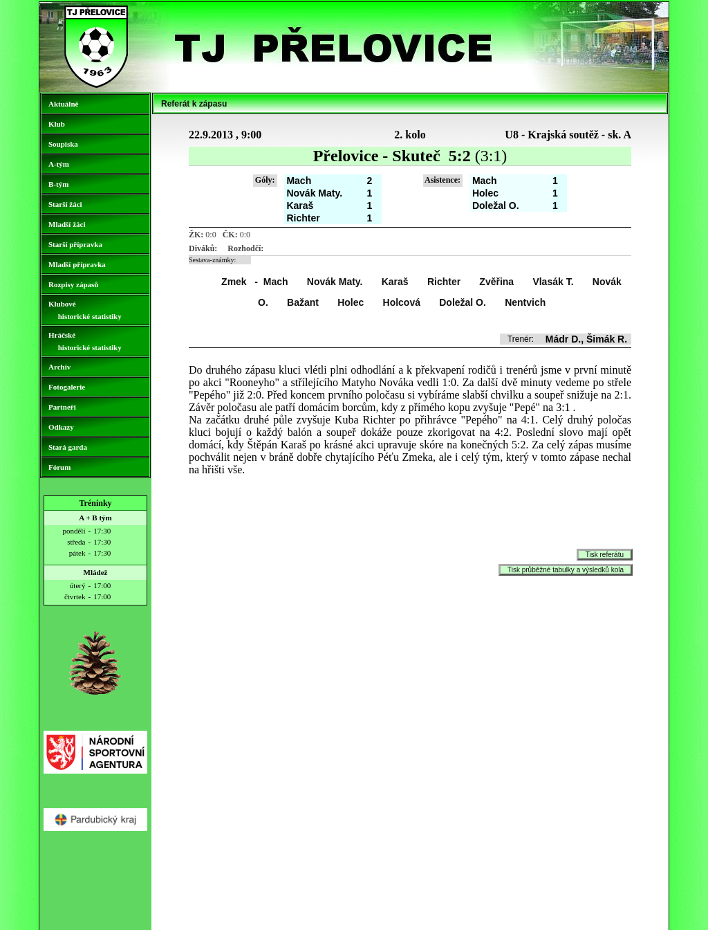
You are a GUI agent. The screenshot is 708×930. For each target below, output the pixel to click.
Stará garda (67, 447)
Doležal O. (462, 302)
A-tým (58, 164)
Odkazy (61, 427)
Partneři (62, 407)
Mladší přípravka (77, 264)
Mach (275, 281)
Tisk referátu (605, 554)
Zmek (234, 281)
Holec (350, 302)
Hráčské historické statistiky (85, 341)
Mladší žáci (66, 224)
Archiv (59, 367)
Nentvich (525, 302)
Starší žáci (65, 204)
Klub (56, 124)
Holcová (401, 302)
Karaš (395, 281)
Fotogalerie (66, 387)
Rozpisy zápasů (73, 284)
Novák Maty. (335, 281)
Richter (443, 281)
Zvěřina (496, 281)
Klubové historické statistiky (85, 310)
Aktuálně (63, 104)
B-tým (58, 184)
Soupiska (63, 144)
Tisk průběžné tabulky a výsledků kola (565, 570)
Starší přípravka (75, 244)
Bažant (303, 302)
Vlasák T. (552, 281)
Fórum (59, 467)
